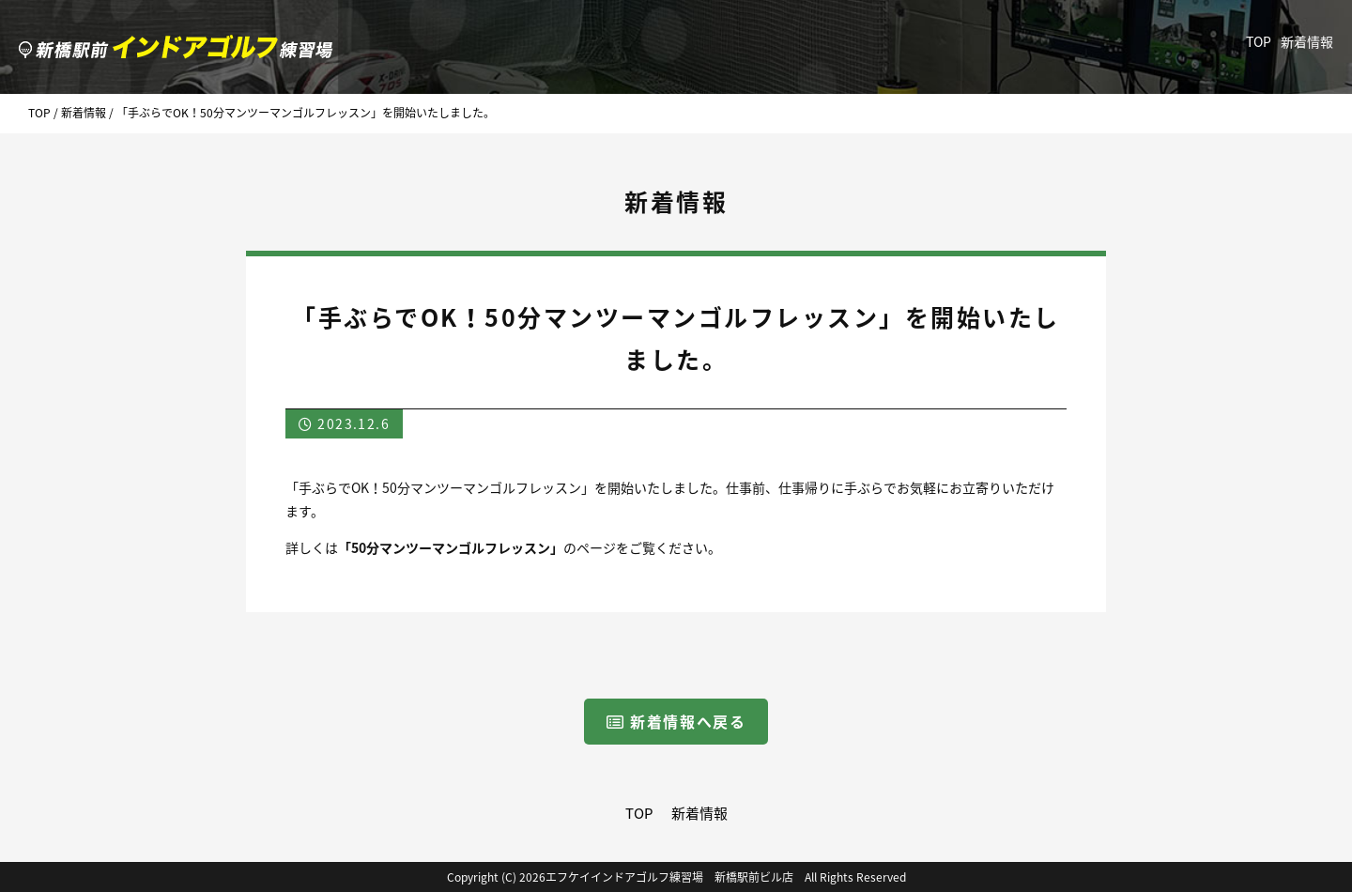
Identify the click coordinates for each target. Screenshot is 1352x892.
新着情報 (1307, 41)
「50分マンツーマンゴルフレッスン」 (450, 547)
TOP (1258, 41)
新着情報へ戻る (676, 721)
